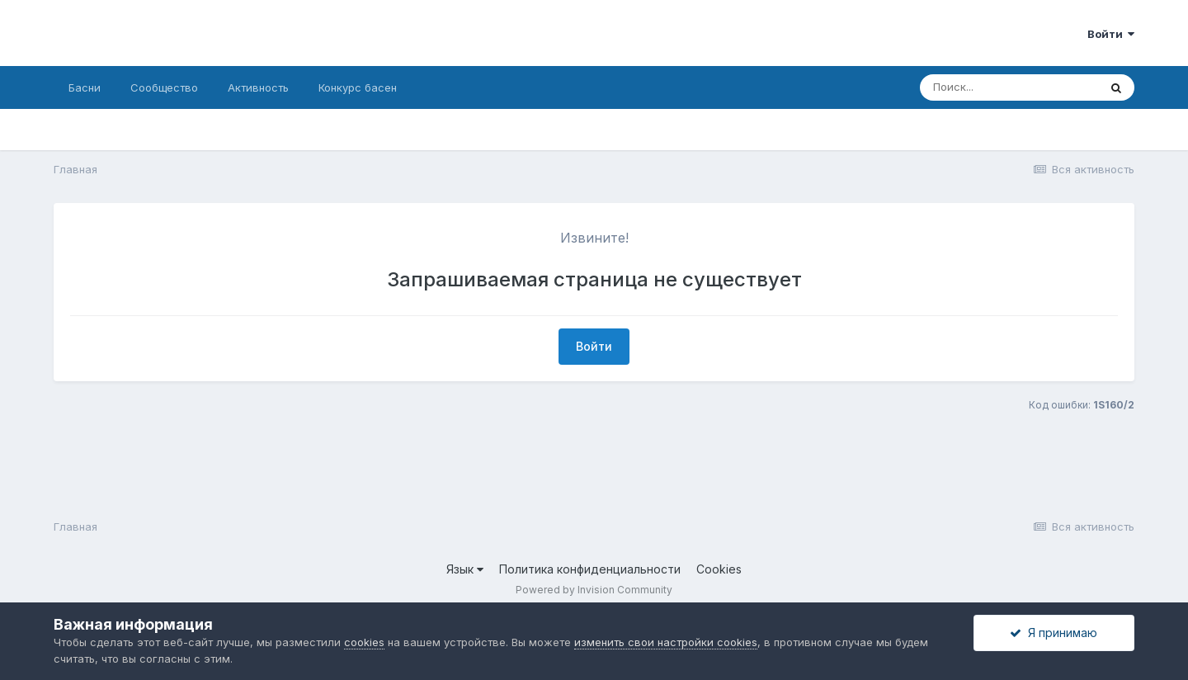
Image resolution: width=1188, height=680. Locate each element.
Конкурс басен (357, 87)
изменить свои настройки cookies (665, 642)
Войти (1110, 33)
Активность (258, 87)
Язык (464, 569)
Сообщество (164, 87)
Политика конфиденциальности (590, 569)
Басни (84, 87)
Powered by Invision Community (594, 589)
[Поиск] (1009, 87)
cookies (364, 642)
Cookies (719, 569)
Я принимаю (1053, 633)
